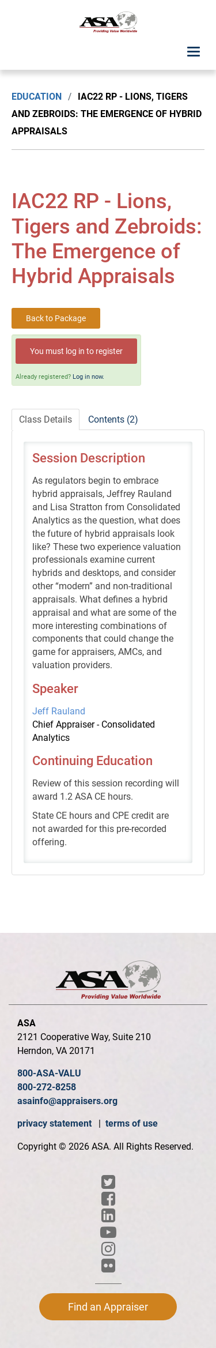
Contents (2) (113, 419)
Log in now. (88, 377)
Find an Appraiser (108, 1307)
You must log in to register (76, 351)
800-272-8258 (46, 1087)
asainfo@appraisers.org (67, 1100)
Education (37, 96)
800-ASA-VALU (49, 1073)
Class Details (45, 419)
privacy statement (55, 1123)
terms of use (131, 1123)
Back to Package (56, 318)
